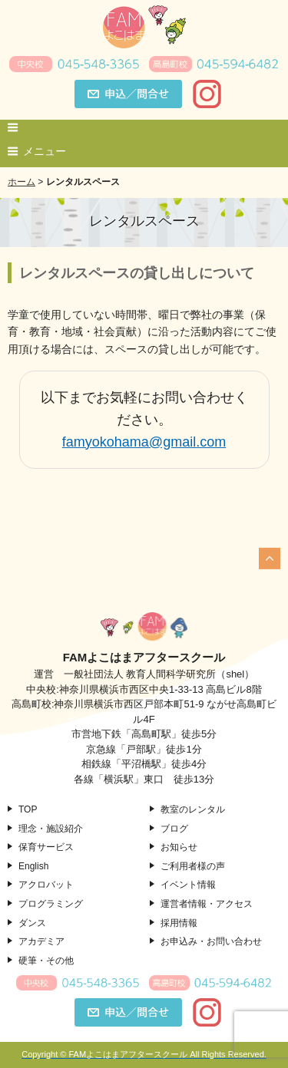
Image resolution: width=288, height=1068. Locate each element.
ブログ (174, 828)
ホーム (21, 181)
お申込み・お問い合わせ (211, 941)
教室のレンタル (193, 809)
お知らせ (179, 847)
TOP (27, 809)
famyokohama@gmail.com (144, 442)
